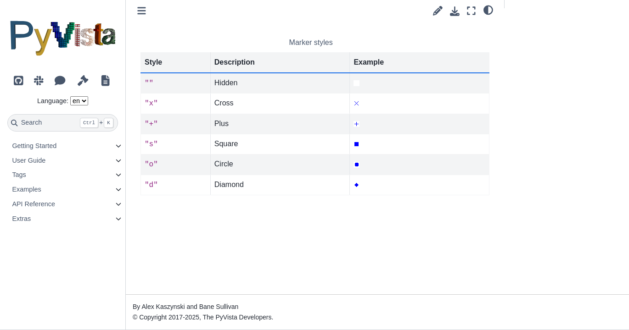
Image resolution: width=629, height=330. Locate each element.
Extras (21, 218)
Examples (26, 189)
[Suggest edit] (437, 11)
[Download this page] (454, 11)
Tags (19, 174)
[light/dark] (488, 9)
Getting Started (34, 145)
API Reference (33, 204)
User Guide (28, 160)
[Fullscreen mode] (471, 11)
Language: (52, 100)
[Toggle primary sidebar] (141, 11)
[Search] (62, 123)
